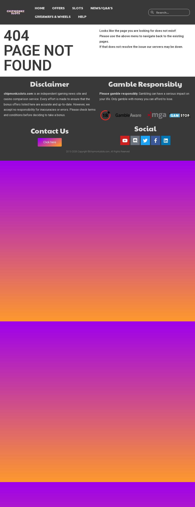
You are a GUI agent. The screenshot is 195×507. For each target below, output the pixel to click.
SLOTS (77, 8)
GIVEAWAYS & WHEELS (53, 16)
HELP (82, 16)
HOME (40, 8)
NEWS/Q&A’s (102, 8)
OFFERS (58, 8)
